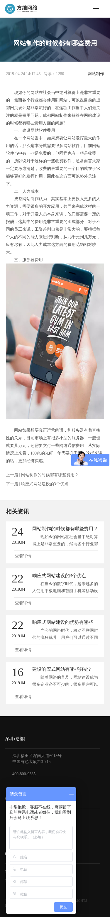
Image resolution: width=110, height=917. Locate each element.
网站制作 (96, 74)
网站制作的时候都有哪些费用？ (50, 475)
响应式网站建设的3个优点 (44, 484)
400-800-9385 (23, 774)
